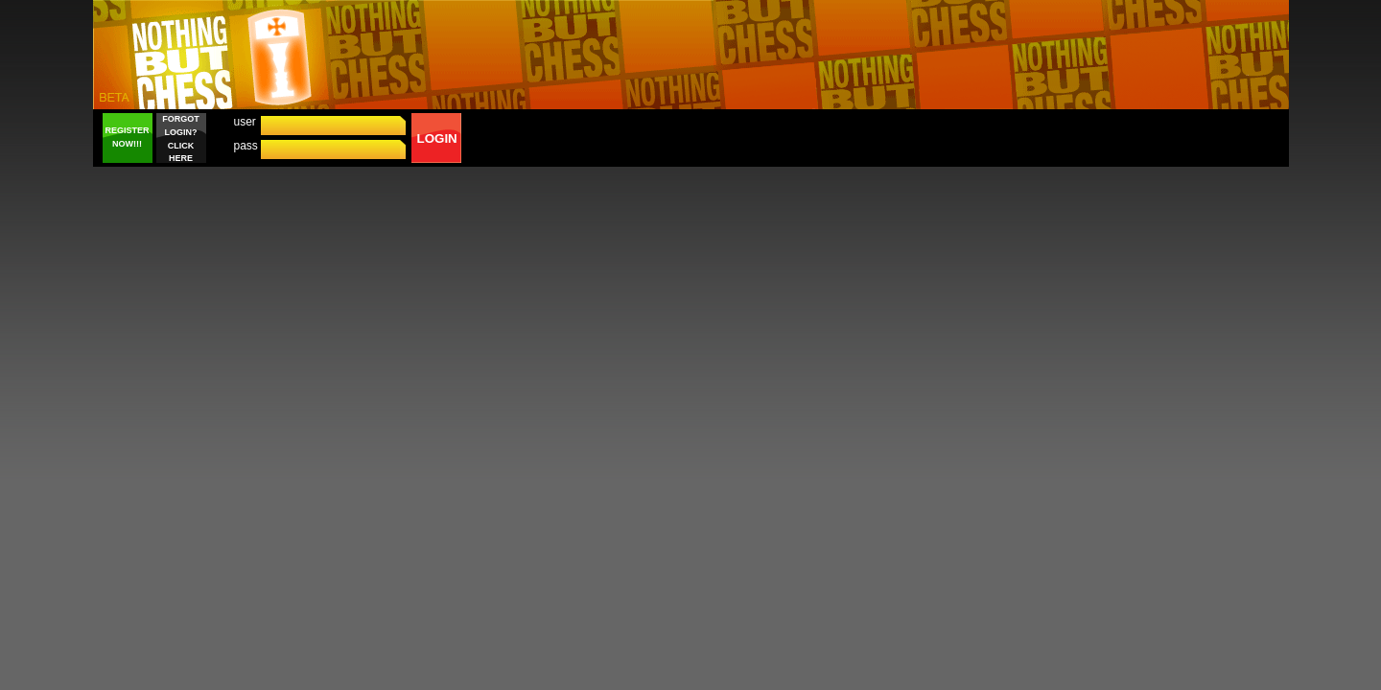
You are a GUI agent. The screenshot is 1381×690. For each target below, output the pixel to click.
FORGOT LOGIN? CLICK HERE (180, 138)
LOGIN (437, 138)
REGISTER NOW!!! (127, 137)
